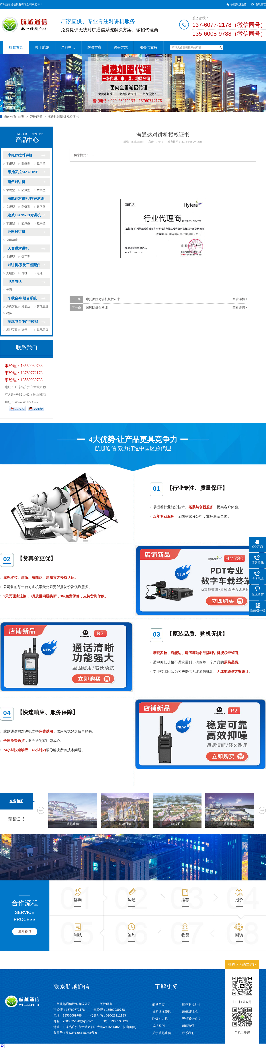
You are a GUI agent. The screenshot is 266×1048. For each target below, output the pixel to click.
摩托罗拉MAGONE (23, 172)
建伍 (9, 313)
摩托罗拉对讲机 (20, 155)
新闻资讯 (188, 1026)
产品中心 (33, 138)
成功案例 (158, 1026)
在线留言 (260, 4)
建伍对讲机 (16, 182)
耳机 (24, 273)
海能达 (26, 306)
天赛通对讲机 (18, 248)
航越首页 (158, 1004)
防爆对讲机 (160, 1019)
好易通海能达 (161, 1011)
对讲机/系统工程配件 (24, 265)
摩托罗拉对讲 (191, 1004)
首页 (21, 116)
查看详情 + (240, 299)
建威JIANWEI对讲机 (24, 215)
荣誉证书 (36, 116)
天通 (9, 289)
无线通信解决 (191, 1019)
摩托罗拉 (12, 306)
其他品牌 (42, 306)
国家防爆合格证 (97, 307)
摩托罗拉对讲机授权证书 (103, 299)
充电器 (10, 273)
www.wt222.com (26, 402)
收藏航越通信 (238, 4)
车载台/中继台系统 (22, 298)
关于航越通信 (161, 1033)
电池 (40, 273)
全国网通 (12, 240)
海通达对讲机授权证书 (63, 116)
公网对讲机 (16, 232)
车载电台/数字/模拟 (23, 321)
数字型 (41, 163)
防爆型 (26, 163)
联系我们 (188, 1033)
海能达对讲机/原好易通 (26, 198)
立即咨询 (24, 931)
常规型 (10, 163)
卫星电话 (15, 282)
